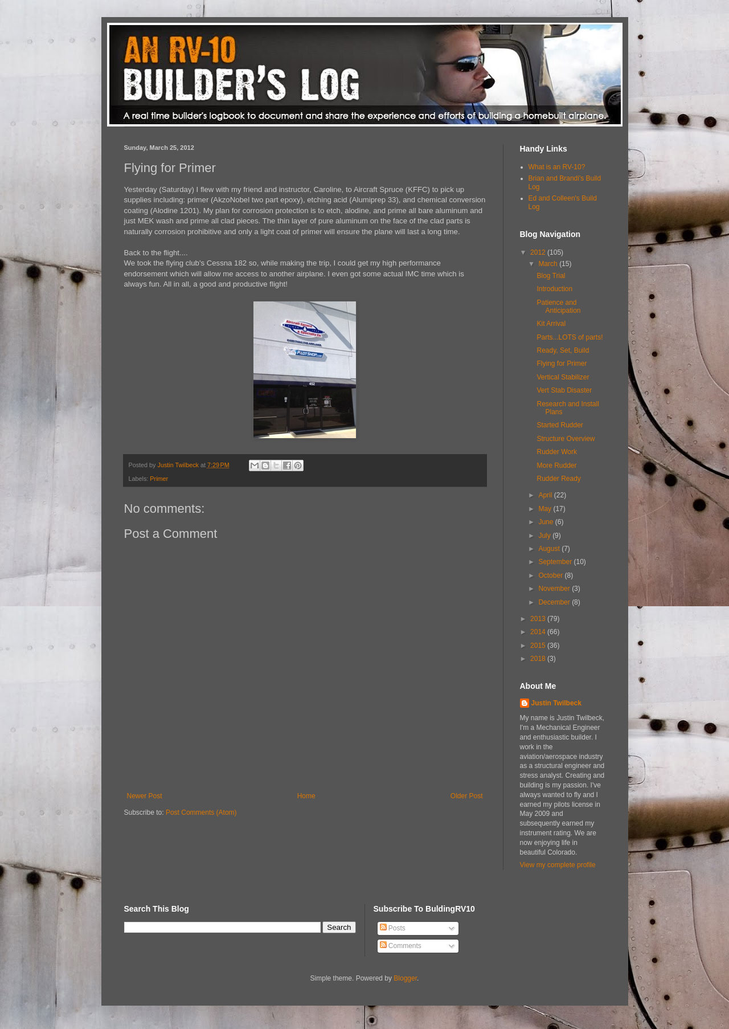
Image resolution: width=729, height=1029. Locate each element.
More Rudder (556, 465)
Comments (400, 946)
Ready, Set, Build (562, 350)
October (551, 575)
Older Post (466, 796)
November (555, 589)
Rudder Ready (558, 479)
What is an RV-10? (557, 167)
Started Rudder (559, 425)
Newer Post (144, 796)
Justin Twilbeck (556, 703)
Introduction (554, 289)
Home (306, 796)
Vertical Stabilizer (562, 377)
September (556, 562)
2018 (538, 659)
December (555, 602)
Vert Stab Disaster (564, 390)
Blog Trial (550, 276)
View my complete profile (558, 865)
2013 (538, 619)
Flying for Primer (561, 364)
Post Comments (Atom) (201, 812)
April (546, 495)
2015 (538, 646)
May (545, 509)
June (546, 522)
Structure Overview (565, 439)
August (550, 549)
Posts (393, 928)
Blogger (405, 978)
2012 (538, 252)
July (545, 536)
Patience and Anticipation (558, 307)
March (548, 264)
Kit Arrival (551, 324)
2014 (538, 632)
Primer (159, 478)
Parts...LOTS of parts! (569, 337)
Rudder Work (556, 452)
